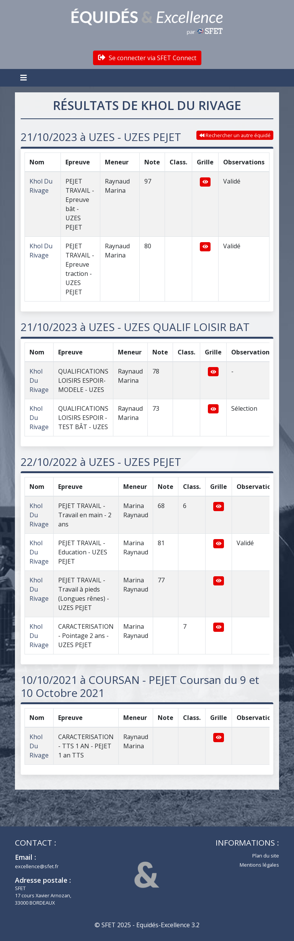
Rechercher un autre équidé (235, 135)
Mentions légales (259, 864)
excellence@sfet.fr (37, 866)
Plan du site (265, 855)
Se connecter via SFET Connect (147, 58)
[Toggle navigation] (24, 78)
